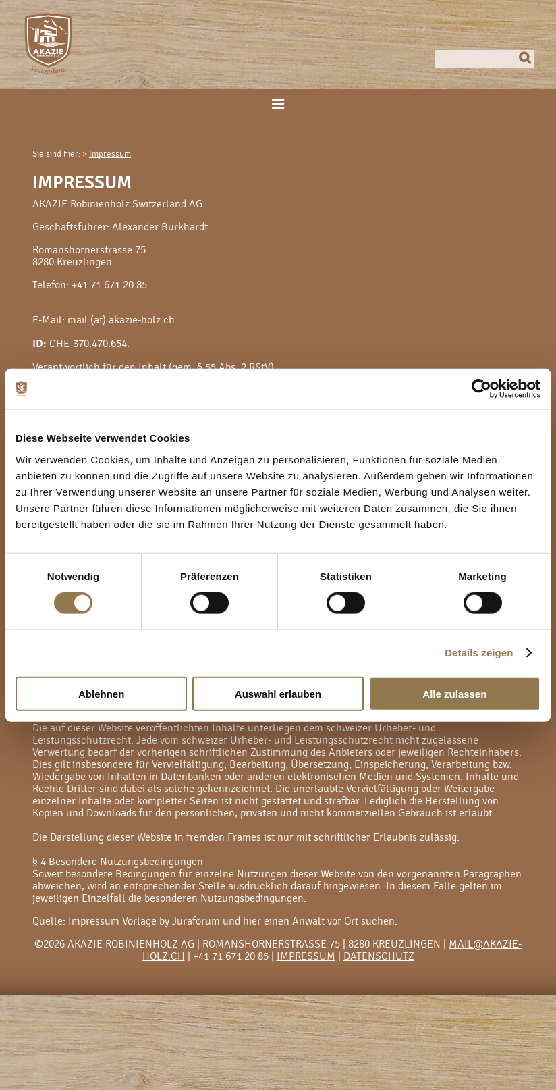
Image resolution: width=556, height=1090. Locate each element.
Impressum (110, 154)
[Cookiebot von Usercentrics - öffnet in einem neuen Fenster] (481, 389)
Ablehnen (101, 693)
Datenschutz (378, 956)
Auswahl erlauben (278, 693)
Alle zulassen (454, 693)
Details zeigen (479, 652)
